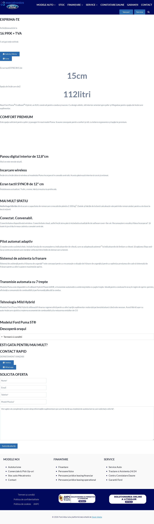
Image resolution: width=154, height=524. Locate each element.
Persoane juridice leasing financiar (75, 475)
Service (139, 12)
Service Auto (115, 467)
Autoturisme (14, 467)
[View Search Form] (148, 12)
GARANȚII (132, 4)
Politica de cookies (22, 504)
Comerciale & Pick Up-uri (21, 471)
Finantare (63, 467)
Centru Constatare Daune (122, 475)
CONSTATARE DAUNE (112, 4)
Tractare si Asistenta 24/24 (123, 471)
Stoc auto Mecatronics (19, 475)
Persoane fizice (66, 471)
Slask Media (97, 517)
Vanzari (126, 12)
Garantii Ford (115, 479)
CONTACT (146, 4)
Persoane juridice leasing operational (77, 479)
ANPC (36, 504)
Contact (12, 479)
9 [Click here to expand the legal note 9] (76, 206)
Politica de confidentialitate (26, 499)
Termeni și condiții (26, 494)
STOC (62, 4)
